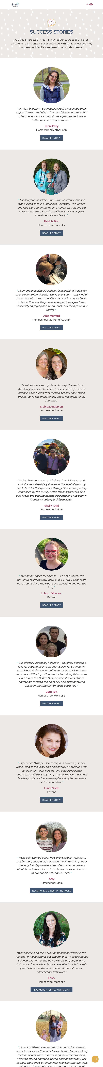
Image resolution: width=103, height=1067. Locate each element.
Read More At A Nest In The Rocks (51, 890)
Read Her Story (51, 137)
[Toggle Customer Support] (95, 1059)
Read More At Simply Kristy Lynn (51, 989)
